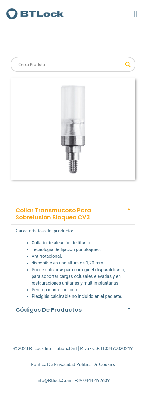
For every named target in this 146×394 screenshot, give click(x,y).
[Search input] (70, 64)
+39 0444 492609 (92, 380)
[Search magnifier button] (127, 64)
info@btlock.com (53, 380)
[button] (135, 13)
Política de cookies (95, 364)
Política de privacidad (53, 364)
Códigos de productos (49, 310)
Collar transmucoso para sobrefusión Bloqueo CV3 (53, 213)
